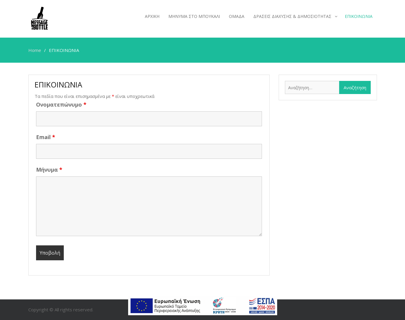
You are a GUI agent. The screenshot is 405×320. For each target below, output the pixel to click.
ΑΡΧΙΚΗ (152, 16)
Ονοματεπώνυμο (61, 104)
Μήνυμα (49, 169)
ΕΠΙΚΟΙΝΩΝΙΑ (359, 16)
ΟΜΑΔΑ (236, 16)
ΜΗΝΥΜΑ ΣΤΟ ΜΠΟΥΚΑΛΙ (194, 16)
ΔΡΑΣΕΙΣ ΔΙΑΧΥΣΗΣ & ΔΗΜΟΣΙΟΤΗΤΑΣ (292, 16)
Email (45, 137)
